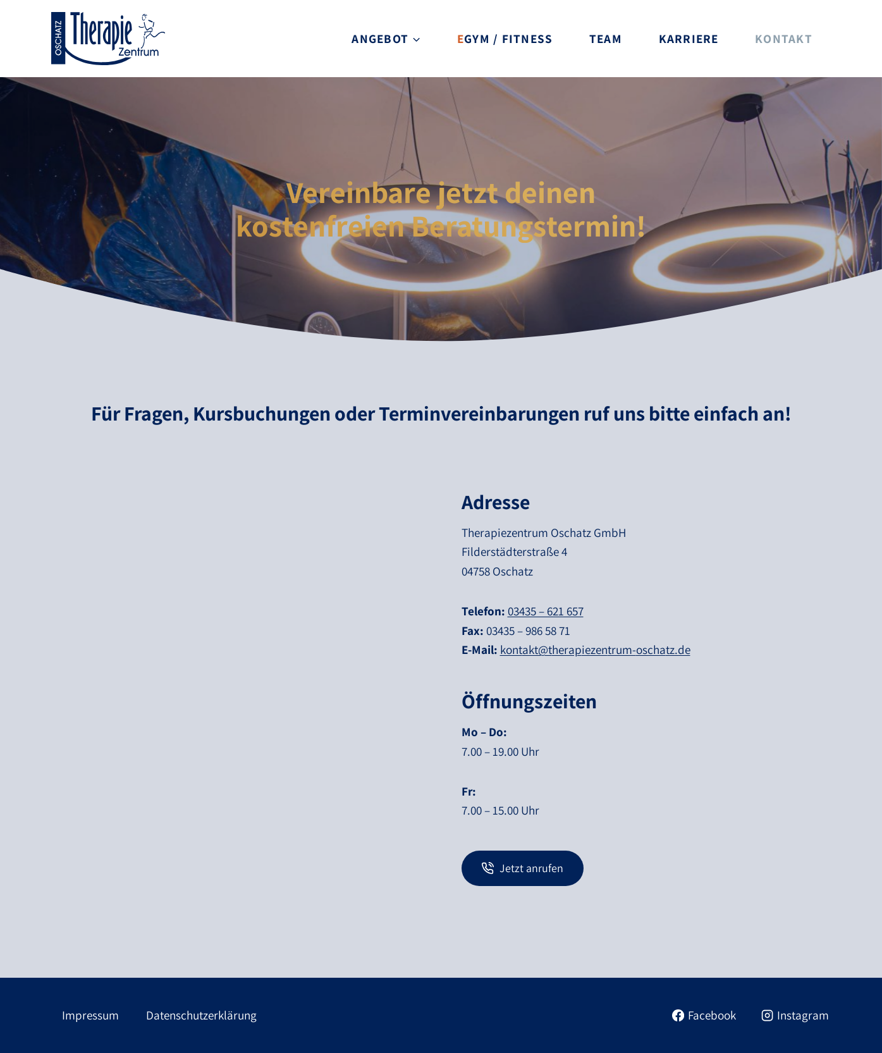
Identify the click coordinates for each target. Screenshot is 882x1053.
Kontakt (783, 38)
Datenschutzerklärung (201, 1015)
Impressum (90, 1015)
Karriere (689, 38)
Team (605, 38)
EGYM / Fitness (505, 38)
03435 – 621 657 (546, 611)
